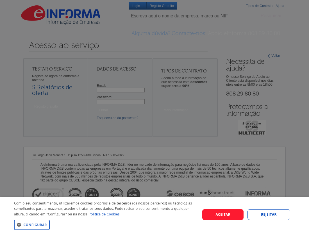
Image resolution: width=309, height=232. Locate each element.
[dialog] (154, 214)
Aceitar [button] (222, 214)
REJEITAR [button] (269, 214)
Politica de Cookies (104, 214)
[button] (104, 224)
